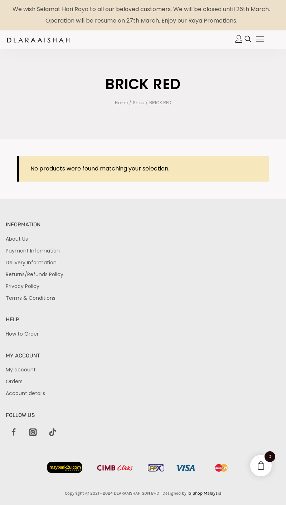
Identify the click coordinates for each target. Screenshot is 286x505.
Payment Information (33, 250)
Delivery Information (31, 262)
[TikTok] (52, 433)
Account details (25, 393)
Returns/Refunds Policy (34, 274)
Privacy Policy (22, 286)
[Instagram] (33, 433)
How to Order (22, 333)
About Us (17, 238)
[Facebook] (13, 433)
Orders (14, 381)
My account (21, 369)
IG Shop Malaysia (205, 493)
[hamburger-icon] (260, 40)
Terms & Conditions (30, 298)
